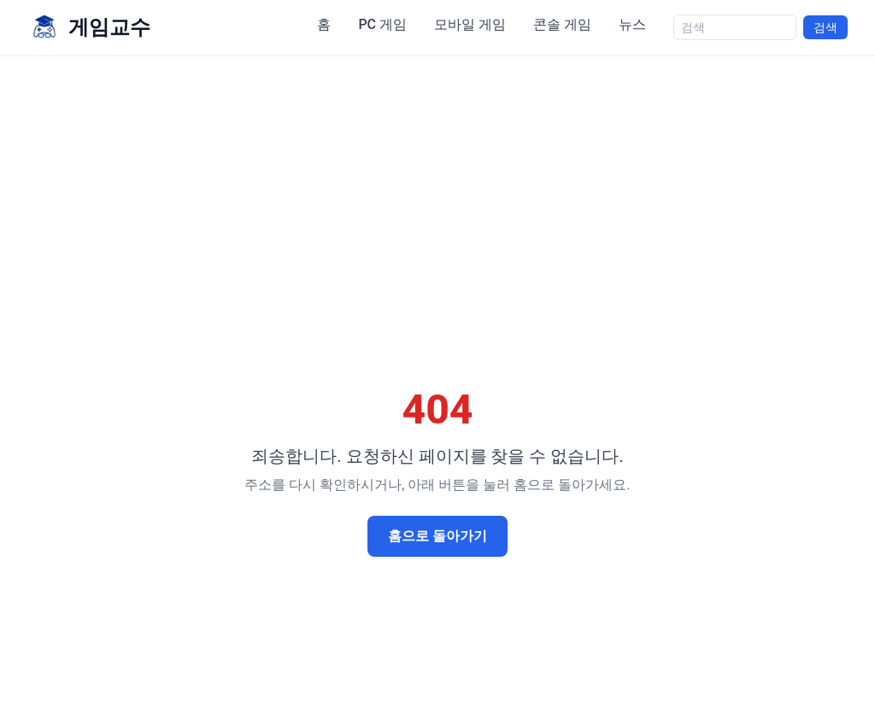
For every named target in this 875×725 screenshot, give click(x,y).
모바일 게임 (470, 24)
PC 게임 (382, 24)
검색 (825, 27)
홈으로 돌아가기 (437, 536)
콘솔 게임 (562, 24)
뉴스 (632, 24)
